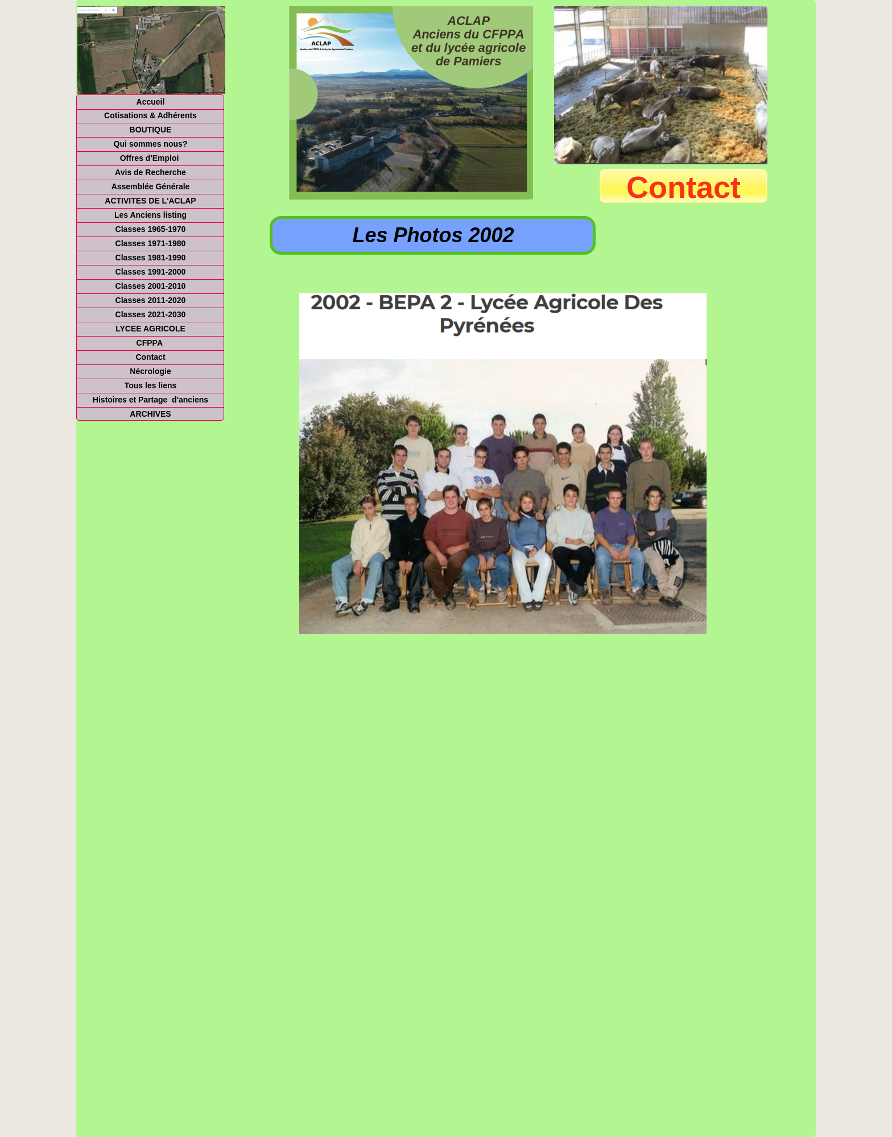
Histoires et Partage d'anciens (150, 399)
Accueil (151, 101)
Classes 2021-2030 (150, 314)
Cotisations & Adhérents (150, 115)
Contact (150, 357)
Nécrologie (150, 371)
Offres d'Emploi (150, 158)
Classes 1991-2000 (150, 271)
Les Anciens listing (150, 214)
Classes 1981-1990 (150, 257)
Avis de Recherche (150, 172)
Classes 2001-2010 (150, 286)
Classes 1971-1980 (150, 243)
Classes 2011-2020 (150, 300)
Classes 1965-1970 (150, 229)
